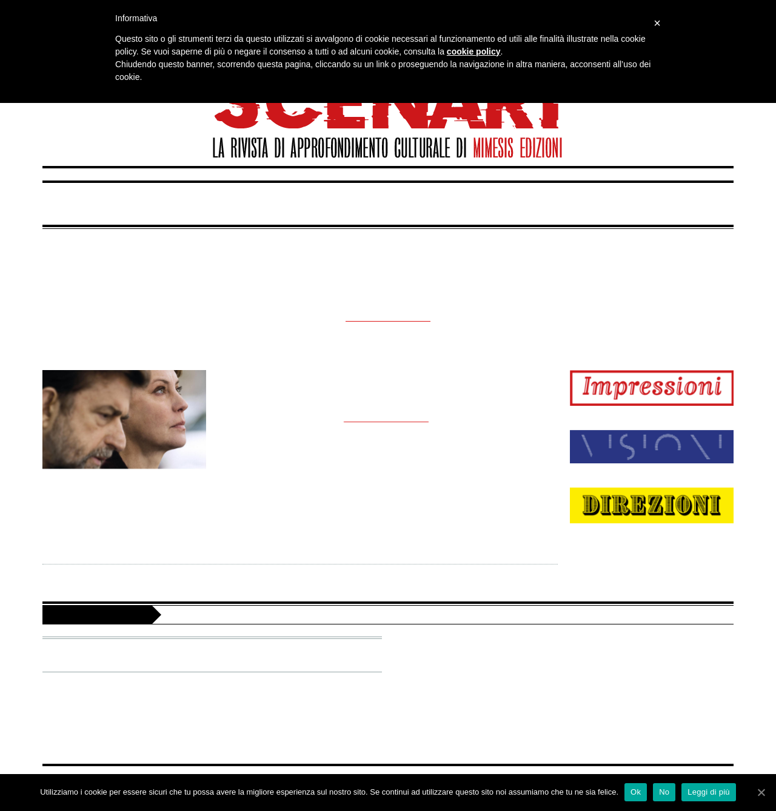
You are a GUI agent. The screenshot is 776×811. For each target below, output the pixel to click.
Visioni (395, 203)
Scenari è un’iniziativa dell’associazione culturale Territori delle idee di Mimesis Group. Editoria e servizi (432, 614)
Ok (635, 791)
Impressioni (165, 203)
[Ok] (761, 792)
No (664, 791)
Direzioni (619, 203)
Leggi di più (708, 791)
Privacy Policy (427, 697)
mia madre (388, 380)
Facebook (466, 646)
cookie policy (474, 51)
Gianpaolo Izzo (302, 399)
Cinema (393, 399)
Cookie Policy (427, 716)
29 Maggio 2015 (478, 399)
